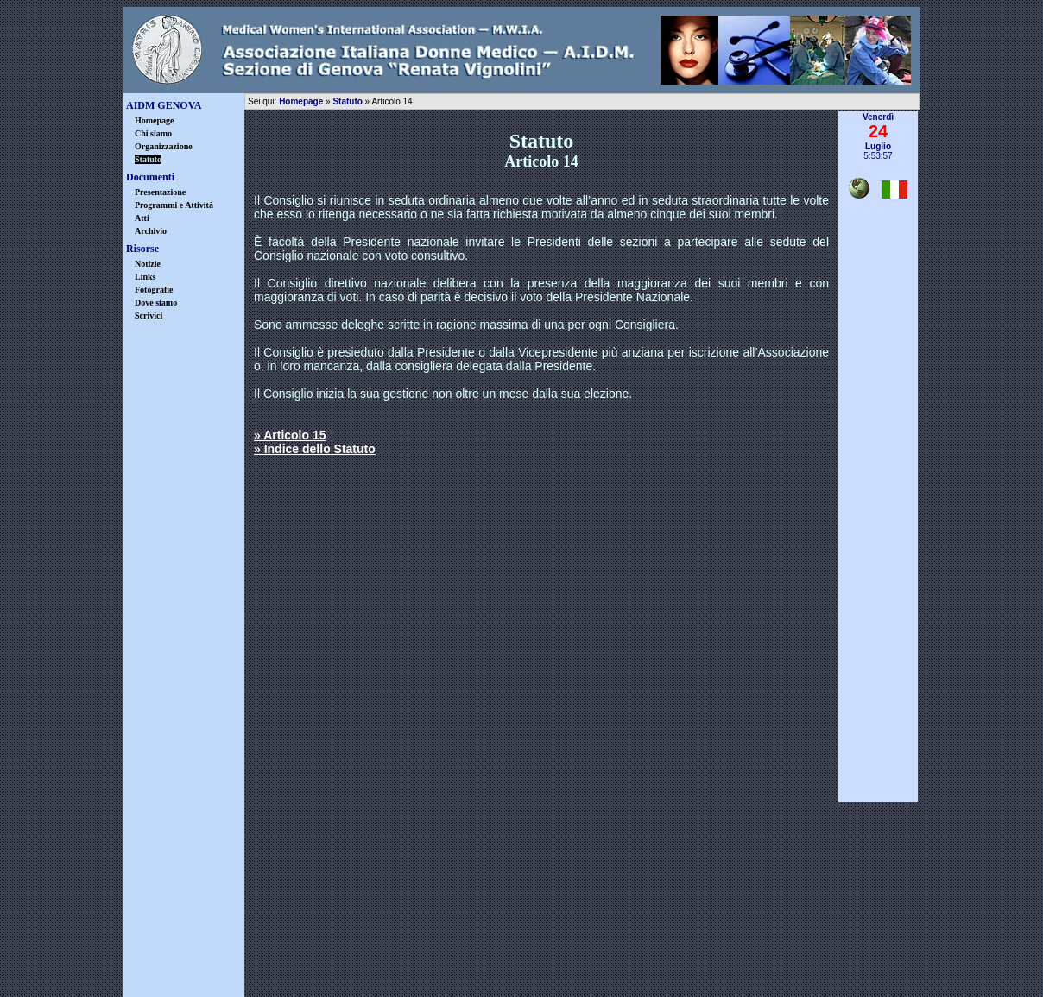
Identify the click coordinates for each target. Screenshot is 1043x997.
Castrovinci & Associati (607, 984)
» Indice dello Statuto (315, 449)
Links (145, 276)
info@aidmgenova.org (647, 916)
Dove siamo (156, 302)
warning (572, 956)
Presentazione (160, 192)
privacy (471, 956)
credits (674, 956)
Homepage (154, 120)
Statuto (347, 101)
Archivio (151, 231)
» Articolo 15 (290, 435)
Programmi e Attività (174, 205)
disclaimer (369, 956)
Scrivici (148, 315)
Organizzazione (164, 146)
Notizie (148, 263)
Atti (142, 218)
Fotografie (154, 289)
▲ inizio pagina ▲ (879, 809)
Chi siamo (153, 133)
